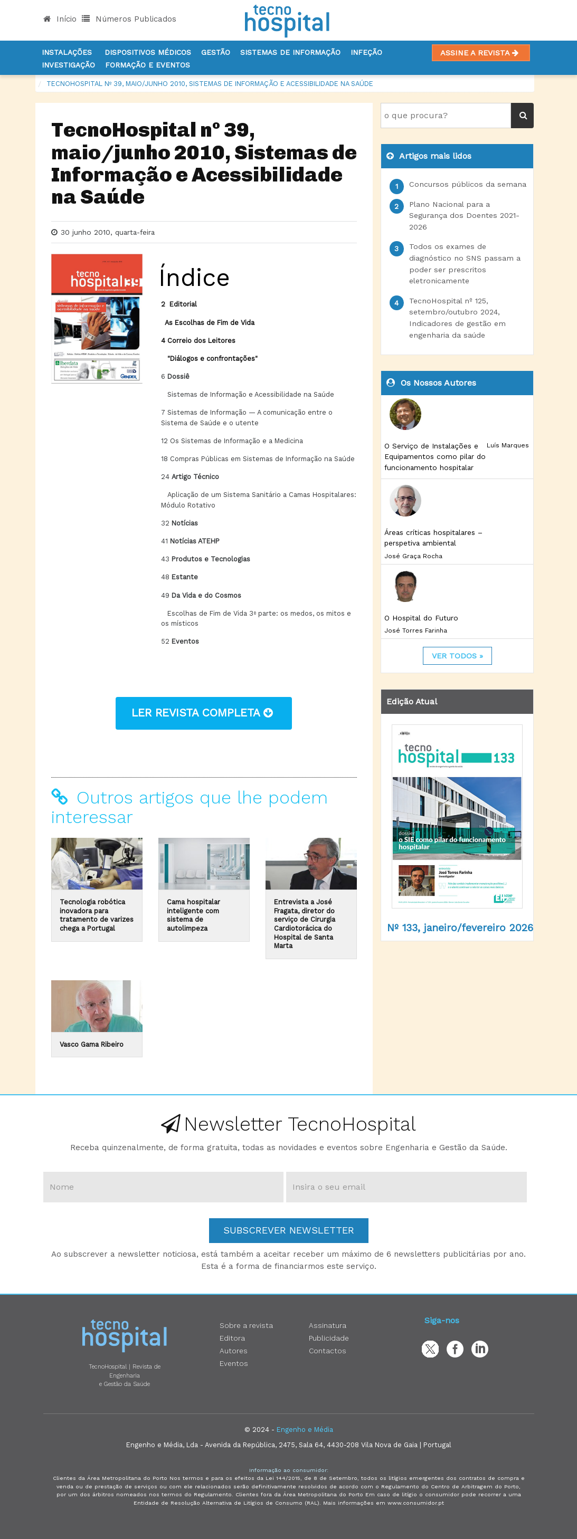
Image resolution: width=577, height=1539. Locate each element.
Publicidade (329, 1338)
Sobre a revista (246, 1325)
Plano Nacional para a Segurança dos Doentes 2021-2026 (464, 215)
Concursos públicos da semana (467, 184)
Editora (232, 1338)
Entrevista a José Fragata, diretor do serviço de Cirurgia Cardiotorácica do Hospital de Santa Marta (304, 924)
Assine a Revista (481, 53)
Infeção (366, 52)
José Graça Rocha (413, 556)
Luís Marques (508, 445)
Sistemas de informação (290, 52)
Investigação (68, 65)
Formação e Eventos (147, 65)
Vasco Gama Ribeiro (92, 1044)
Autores (234, 1350)
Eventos (234, 1363)
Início (60, 19)
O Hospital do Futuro (421, 618)
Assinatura (327, 1325)
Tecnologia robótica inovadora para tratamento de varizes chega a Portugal (97, 915)
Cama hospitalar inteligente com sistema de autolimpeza (193, 915)
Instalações (67, 52)
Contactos (327, 1350)
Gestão (215, 52)
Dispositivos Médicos (148, 52)
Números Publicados (129, 19)
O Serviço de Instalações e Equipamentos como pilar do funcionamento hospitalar (435, 457)
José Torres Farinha (415, 630)
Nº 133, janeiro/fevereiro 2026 (460, 928)
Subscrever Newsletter (288, 1230)
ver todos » (457, 656)
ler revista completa (203, 712)
